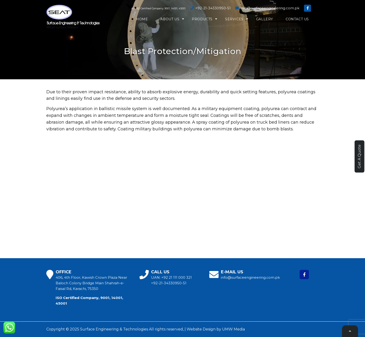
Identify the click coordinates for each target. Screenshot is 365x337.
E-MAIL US (232, 272)
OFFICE (63, 272)
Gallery (264, 19)
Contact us (297, 19)
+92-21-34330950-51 (210, 8)
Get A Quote (359, 156)
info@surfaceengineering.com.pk (267, 8)
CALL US (160, 272)
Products (202, 19)
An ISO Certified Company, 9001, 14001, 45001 (158, 8)
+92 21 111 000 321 (176, 277)
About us (169, 19)
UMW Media (233, 329)
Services (234, 19)
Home (142, 19)
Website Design (201, 329)
